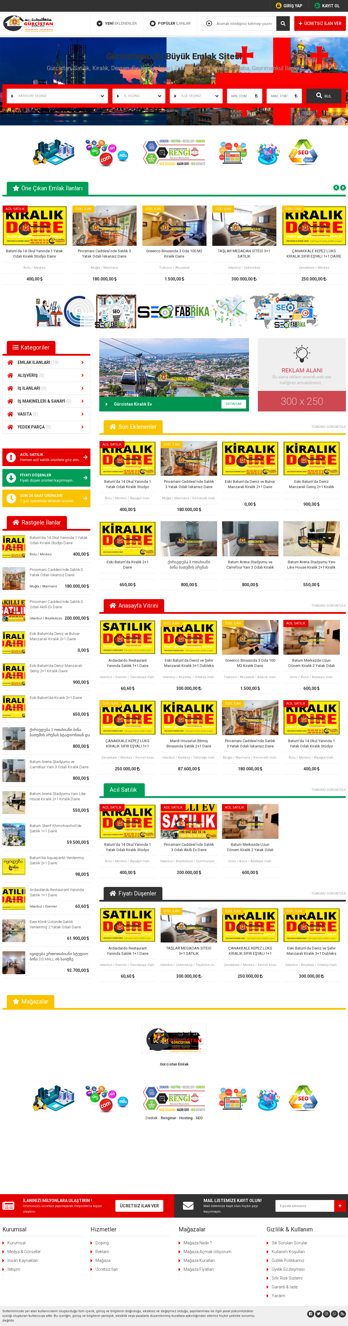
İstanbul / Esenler (43, 906)
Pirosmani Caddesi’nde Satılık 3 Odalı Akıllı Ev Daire (189, 847)
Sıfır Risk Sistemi (287, 1208)
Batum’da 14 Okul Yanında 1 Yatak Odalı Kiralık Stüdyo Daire (34, 253)
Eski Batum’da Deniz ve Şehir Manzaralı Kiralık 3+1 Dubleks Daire (189, 663)
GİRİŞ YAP (289, 6)
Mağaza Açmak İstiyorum (207, 1182)
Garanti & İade (284, 1217)
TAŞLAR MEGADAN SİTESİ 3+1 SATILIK (244, 253)
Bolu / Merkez (41, 554)
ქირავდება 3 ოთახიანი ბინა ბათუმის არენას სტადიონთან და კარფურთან (60, 734)
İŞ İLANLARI (46, 388)
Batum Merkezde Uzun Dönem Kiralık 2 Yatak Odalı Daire (311, 663)
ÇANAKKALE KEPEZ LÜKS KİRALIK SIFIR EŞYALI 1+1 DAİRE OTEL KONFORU (314, 254)
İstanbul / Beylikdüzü (46, 618)
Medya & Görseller (24, 1182)
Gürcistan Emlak (174, 1064)
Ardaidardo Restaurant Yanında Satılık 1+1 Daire (127, 663)
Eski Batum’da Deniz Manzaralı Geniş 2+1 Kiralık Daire (311, 484)
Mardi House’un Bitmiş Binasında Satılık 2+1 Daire (189, 743)
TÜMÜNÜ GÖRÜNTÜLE (328, 426)
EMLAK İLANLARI (46, 362)
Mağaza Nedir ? (198, 1173)
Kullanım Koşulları (288, 1182)
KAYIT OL (327, 6)
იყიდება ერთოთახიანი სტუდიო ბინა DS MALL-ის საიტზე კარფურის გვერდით (59, 959)
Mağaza (102, 1191)
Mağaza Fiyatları (199, 1200)
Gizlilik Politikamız (288, 1191)
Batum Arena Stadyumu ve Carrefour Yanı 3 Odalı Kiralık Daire (250, 565)
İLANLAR (170, 23)
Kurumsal (16, 1173)
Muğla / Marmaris (43, 586)
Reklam (102, 1182)
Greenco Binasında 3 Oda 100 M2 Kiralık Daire (174, 253)
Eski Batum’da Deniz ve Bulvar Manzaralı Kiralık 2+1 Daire (250, 484)
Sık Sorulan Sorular (289, 1173)
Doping (102, 1173)
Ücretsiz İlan (106, 1200)
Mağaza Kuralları (199, 1191)
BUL (324, 95)
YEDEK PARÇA (46, 427)
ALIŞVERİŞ (46, 375)
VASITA (46, 414)
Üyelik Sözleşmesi (288, 1200)
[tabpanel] (34, 245)
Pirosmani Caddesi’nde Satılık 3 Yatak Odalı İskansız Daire (104, 253)
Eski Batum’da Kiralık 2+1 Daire (56, 697)
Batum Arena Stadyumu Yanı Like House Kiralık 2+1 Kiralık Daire (311, 565)
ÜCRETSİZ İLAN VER (320, 23)
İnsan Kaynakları (22, 1191)
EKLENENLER (117, 23)
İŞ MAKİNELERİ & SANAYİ (46, 401)
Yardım (278, 1226)
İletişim (13, 1200)
